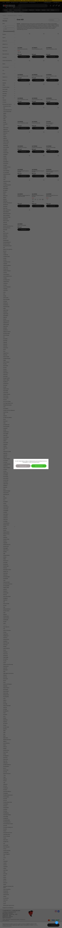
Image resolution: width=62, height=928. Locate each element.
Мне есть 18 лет (39, 466)
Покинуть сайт (23, 466)
